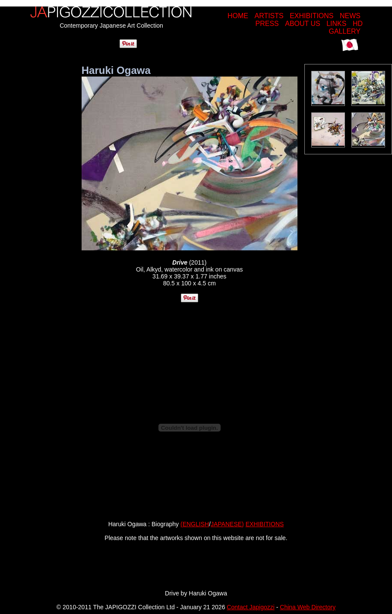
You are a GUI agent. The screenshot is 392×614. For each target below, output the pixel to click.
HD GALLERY (346, 27)
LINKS (336, 23)
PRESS (267, 23)
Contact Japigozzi (251, 607)
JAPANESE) (227, 524)
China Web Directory (307, 607)
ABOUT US (302, 23)
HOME (238, 15)
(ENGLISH (194, 524)
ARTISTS (268, 15)
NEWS (350, 15)
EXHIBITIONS (311, 15)
